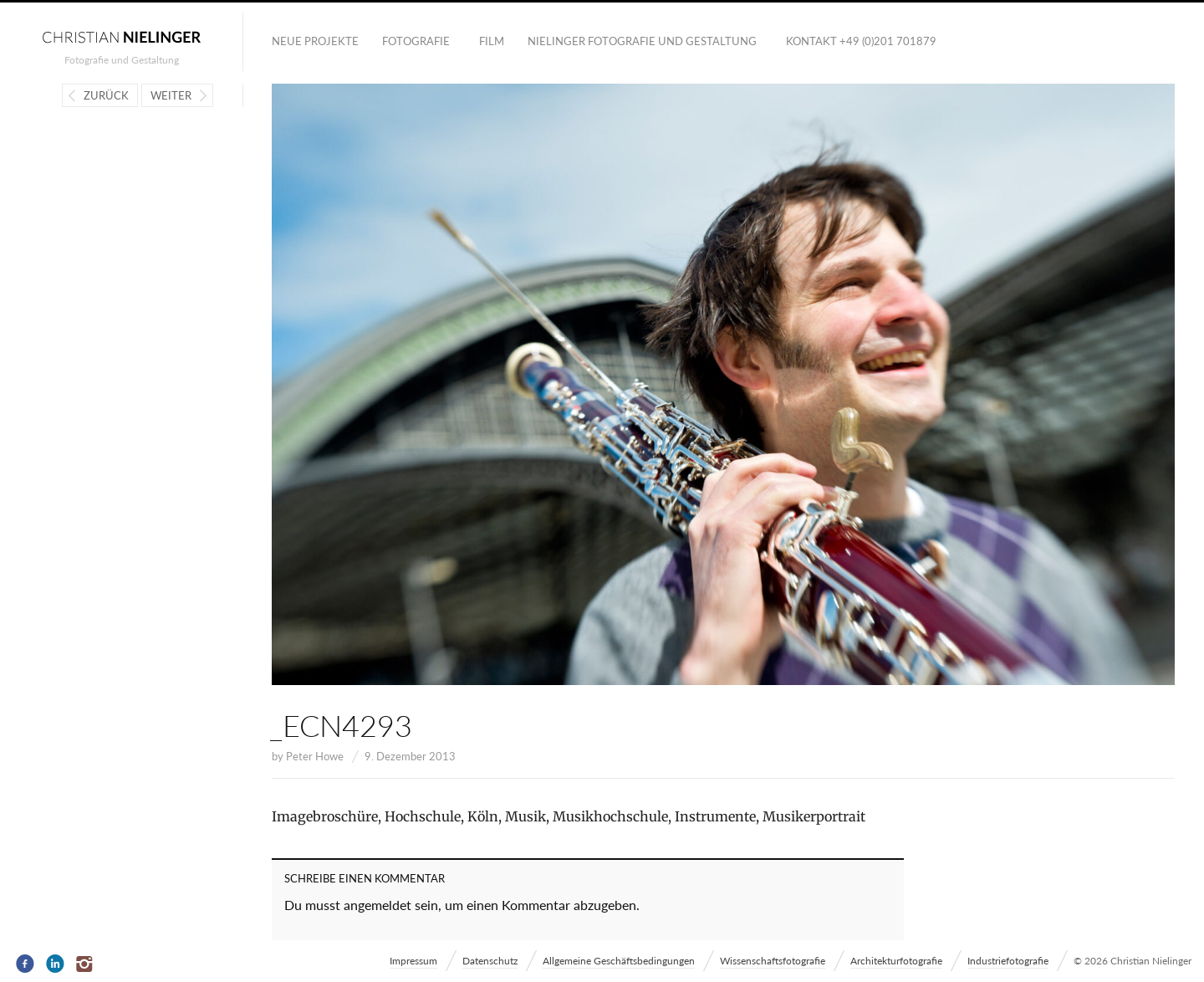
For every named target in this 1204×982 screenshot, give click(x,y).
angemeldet (377, 905)
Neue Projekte (315, 41)
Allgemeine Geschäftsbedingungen (619, 960)
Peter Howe (315, 756)
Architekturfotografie (896, 960)
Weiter (170, 95)
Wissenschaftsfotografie (772, 960)
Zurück (106, 95)
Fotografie (416, 41)
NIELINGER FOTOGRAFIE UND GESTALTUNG (642, 41)
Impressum (413, 960)
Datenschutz (490, 960)
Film (491, 41)
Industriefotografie (1007, 960)
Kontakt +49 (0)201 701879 (861, 41)
